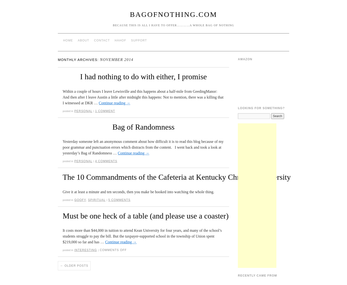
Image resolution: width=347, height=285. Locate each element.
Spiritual (96, 200)
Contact (102, 40)
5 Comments (119, 200)
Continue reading (114, 103)
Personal (83, 111)
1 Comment (105, 111)
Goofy (80, 200)
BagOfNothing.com (173, 14)
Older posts (74, 265)
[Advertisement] (257, 195)
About (83, 40)
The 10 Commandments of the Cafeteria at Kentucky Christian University (177, 177)
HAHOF (120, 40)
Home (68, 40)
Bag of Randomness (144, 127)
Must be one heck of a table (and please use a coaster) (146, 216)
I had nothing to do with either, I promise (143, 76)
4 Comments (106, 161)
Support (139, 40)
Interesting (85, 250)
